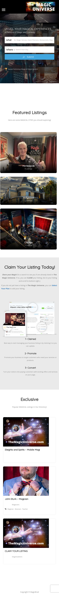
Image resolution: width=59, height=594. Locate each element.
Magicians (15, 504)
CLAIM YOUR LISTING (16, 551)
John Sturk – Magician (16, 499)
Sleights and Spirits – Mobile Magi (22, 449)
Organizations (17, 557)
